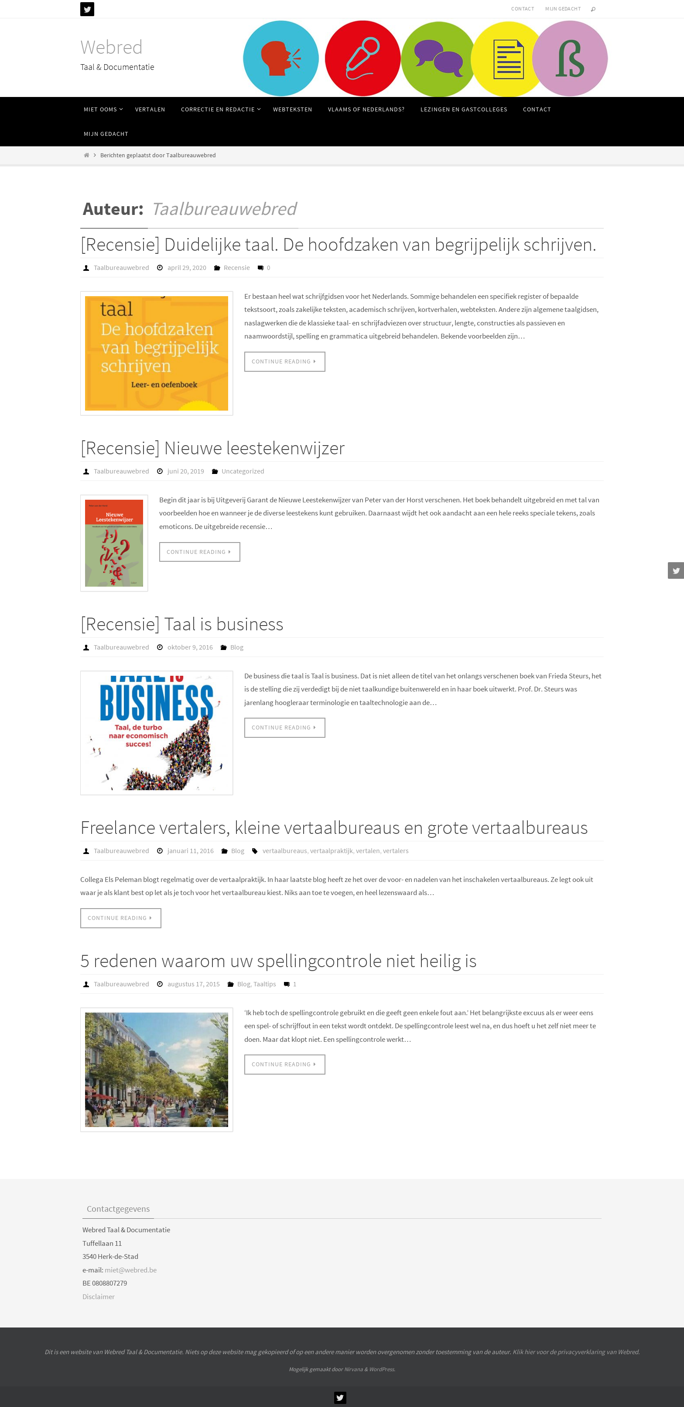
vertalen (368, 849)
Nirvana (353, 1368)
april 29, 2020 (187, 267)
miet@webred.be (131, 1268)
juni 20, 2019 (186, 471)
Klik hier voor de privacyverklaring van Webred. (576, 1350)
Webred (111, 46)
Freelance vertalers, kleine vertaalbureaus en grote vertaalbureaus (334, 826)
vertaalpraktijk (331, 849)
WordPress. (382, 1368)
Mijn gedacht (563, 8)
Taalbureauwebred (223, 208)
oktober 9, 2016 (190, 646)
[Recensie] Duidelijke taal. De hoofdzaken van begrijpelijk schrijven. (338, 244)
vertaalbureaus (285, 849)
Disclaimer (98, 1295)
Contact (522, 8)
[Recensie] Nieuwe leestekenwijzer (212, 448)
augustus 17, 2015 (194, 982)
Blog (236, 646)
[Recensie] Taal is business (182, 623)
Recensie (237, 267)
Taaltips (264, 982)
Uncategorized (243, 471)
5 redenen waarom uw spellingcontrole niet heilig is (278, 959)
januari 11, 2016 (191, 849)
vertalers (396, 849)
